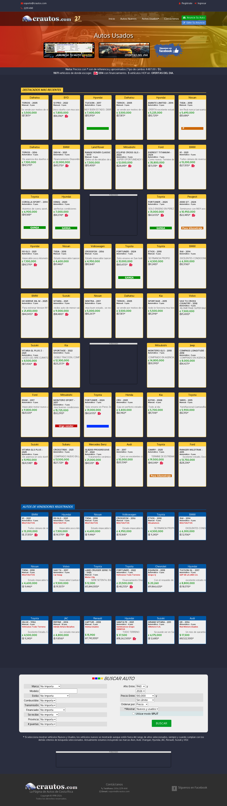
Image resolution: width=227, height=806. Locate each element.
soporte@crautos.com (34, 3)
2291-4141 (27, 8)
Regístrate (185, 3)
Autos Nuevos (128, 18)
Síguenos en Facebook (192, 787)
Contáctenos (171, 18)
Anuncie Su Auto (194, 17)
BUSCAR (161, 723)
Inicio (112, 18)
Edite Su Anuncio (194, 22)
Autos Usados (150, 18)
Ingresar (200, 3)
